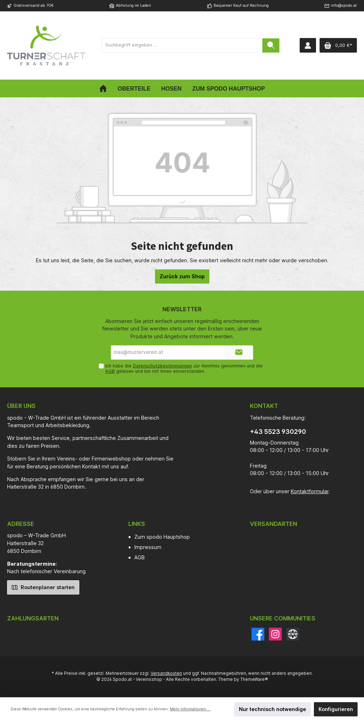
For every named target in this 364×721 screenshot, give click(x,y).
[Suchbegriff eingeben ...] (182, 45)
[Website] (293, 634)
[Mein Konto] (308, 45)
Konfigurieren (335, 709)
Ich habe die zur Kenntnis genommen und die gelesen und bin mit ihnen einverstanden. (184, 368)
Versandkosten (166, 673)
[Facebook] (258, 634)
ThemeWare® (254, 679)
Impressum (147, 547)
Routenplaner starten (43, 586)
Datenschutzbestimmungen (162, 365)
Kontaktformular (309, 491)
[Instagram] (275, 634)
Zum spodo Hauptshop (162, 537)
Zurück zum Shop (182, 276)
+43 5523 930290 (278, 431)
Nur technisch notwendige (272, 709)
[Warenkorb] (338, 45)
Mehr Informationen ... (190, 709)
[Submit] (239, 352)
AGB (110, 371)
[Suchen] (270, 45)
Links (136, 523)
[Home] (103, 88)
